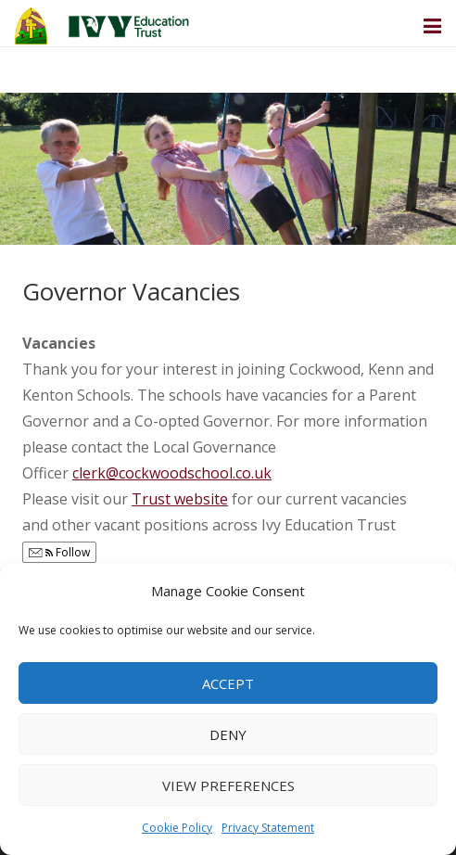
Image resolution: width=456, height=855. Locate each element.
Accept (228, 683)
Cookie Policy (177, 828)
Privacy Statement (268, 828)
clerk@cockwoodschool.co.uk (172, 473)
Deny (228, 734)
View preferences (228, 785)
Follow (59, 552)
